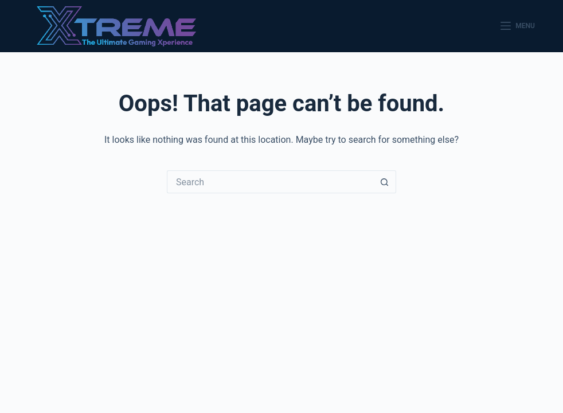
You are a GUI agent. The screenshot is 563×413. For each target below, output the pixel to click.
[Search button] (384, 181)
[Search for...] (270, 181)
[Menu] (518, 26)
